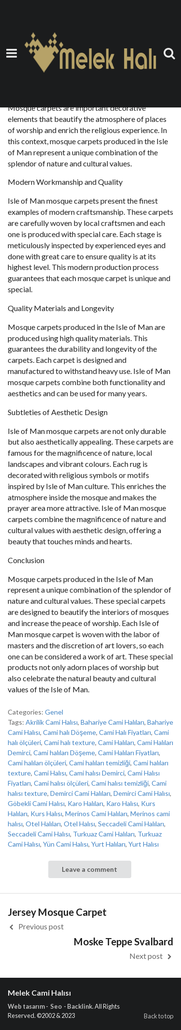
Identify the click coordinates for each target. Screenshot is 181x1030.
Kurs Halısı (46, 813)
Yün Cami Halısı (65, 844)
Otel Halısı (79, 824)
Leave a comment (89, 869)
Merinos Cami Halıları (96, 813)
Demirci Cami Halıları (80, 793)
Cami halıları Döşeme (64, 752)
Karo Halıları (85, 803)
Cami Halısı (50, 773)
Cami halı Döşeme (69, 732)
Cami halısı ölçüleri (61, 783)
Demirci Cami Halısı (141, 793)
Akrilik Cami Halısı (52, 722)
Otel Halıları (43, 824)
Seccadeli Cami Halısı (39, 834)
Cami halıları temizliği (99, 763)
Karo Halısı (122, 803)
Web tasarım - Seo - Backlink (50, 1006)
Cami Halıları (116, 742)
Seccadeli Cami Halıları (131, 824)
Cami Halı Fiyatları (125, 732)
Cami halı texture (69, 742)
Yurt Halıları (108, 844)
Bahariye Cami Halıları (112, 722)
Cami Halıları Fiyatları (128, 752)
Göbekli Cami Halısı (36, 803)
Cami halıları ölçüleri (37, 763)
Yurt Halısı (143, 844)
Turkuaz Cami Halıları (104, 834)
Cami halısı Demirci (97, 773)
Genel (54, 712)
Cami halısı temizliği (120, 783)
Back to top (158, 1016)
